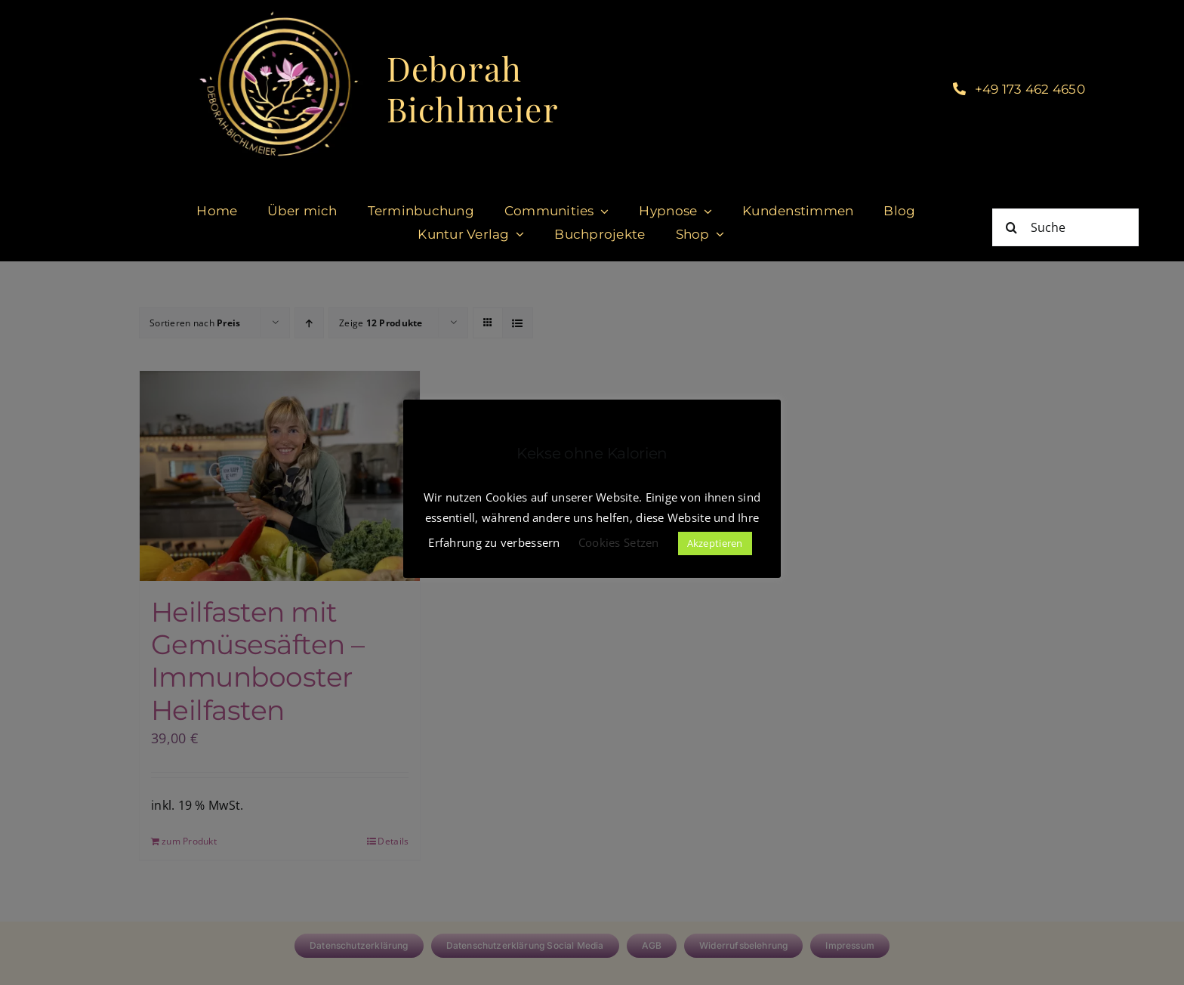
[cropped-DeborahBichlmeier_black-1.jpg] (277, 14)
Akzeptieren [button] (715, 543)
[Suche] (1065, 227)
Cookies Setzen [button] (618, 542)
